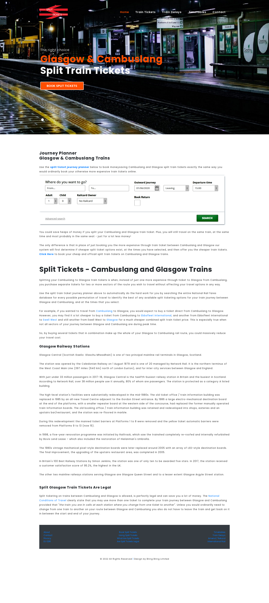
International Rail (216, 541)
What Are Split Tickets (128, 538)
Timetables (197, 12)
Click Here (46, 254)
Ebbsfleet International (156, 315)
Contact (48, 535)
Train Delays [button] (172, 12)
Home (126, 12)
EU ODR (47, 541)
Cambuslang (104, 311)
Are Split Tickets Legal (128, 541)
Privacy (47, 538)
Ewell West (50, 319)
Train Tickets (145, 12)
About (47, 532)
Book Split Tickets (62, 86)
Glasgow (112, 319)
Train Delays (219, 535)
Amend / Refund (216, 538)
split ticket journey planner (69, 167)
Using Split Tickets (128, 535)
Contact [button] (219, 12)
